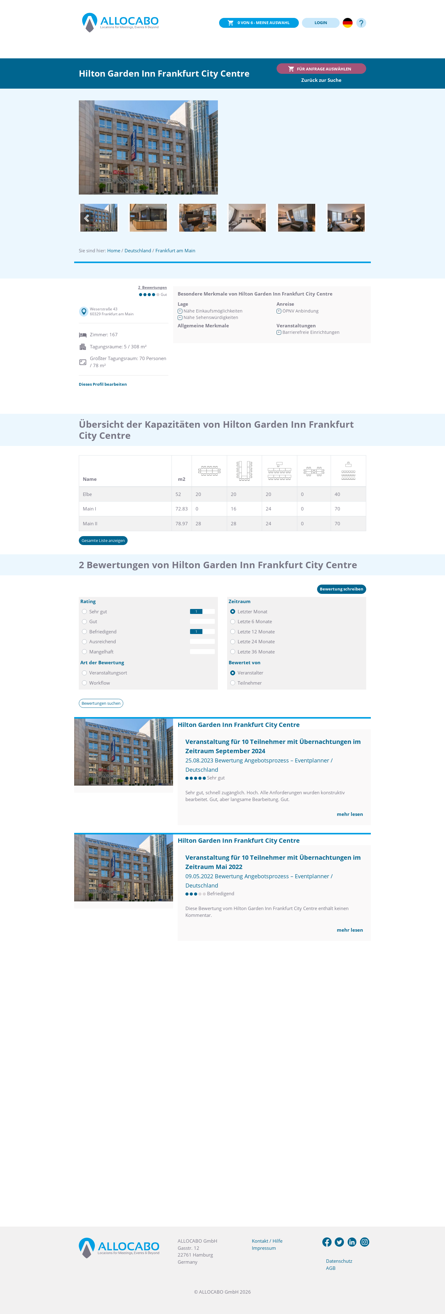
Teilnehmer (250, 683)
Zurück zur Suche (321, 80)
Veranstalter (250, 673)
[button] (86, 218)
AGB (331, 1268)
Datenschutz (339, 1261)
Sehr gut (98, 611)
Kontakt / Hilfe (267, 1241)
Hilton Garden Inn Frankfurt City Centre (239, 724)
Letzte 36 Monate (256, 652)
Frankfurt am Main (175, 250)
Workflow (99, 683)
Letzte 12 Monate (256, 631)
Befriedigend (103, 631)
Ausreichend (102, 641)
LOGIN (321, 22)
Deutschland (138, 250)
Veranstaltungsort (108, 673)
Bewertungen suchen (101, 703)
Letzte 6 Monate (255, 621)
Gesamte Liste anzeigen (103, 540)
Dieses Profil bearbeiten (103, 384)
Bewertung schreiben (341, 589)
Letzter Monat (252, 611)
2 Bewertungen (152, 287)
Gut (93, 621)
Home (113, 250)
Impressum (264, 1248)
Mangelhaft (101, 652)
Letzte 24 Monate (256, 641)
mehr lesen (350, 814)
